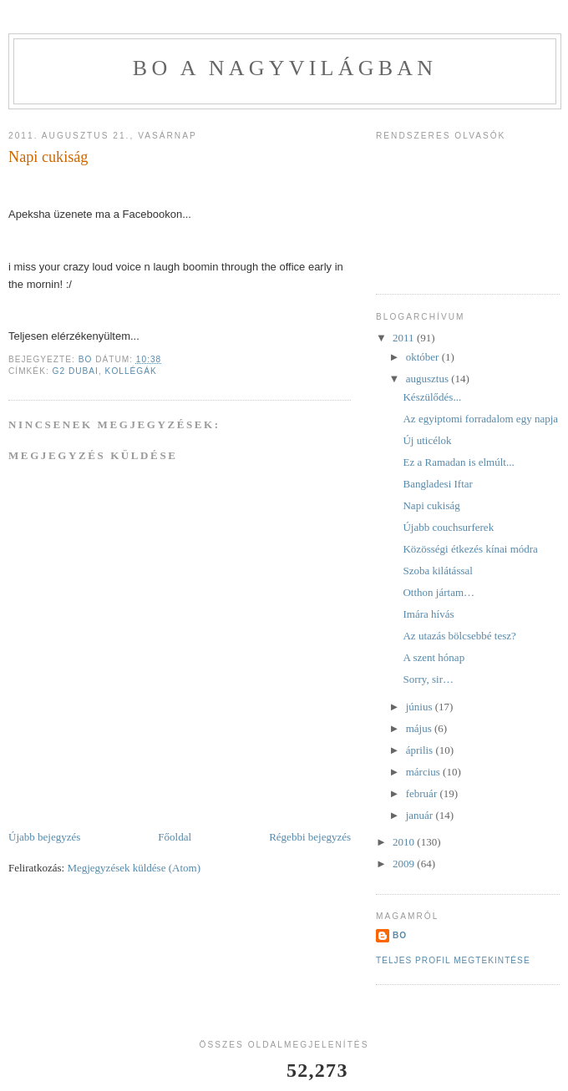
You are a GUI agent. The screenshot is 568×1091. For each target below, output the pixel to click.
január (421, 815)
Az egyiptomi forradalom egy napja (480, 418)
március (424, 771)
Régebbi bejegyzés (310, 837)
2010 (405, 842)
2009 (405, 863)
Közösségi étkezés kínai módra (470, 549)
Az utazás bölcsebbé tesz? (459, 635)
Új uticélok (427, 440)
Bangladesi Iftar (437, 483)
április (421, 750)
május (420, 728)
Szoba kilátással (437, 570)
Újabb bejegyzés (44, 837)
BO (400, 935)
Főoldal (174, 837)
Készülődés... (432, 397)
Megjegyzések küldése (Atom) (133, 867)
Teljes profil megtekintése (453, 960)
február (423, 793)
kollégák (131, 371)
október (424, 357)
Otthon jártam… (438, 592)
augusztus (429, 378)
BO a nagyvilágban (285, 68)
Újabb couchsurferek (448, 527)
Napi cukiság (431, 505)
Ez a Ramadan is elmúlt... (458, 462)
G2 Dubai (76, 371)
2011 (405, 337)
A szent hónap (433, 657)
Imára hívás (428, 614)
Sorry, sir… (428, 679)
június (420, 706)
